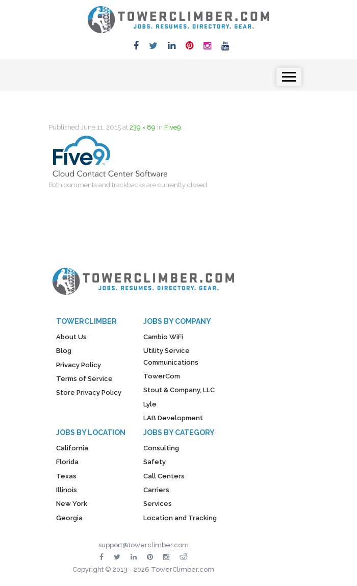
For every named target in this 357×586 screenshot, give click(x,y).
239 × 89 (143, 127)
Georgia (69, 518)
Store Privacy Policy (88, 392)
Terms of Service (84, 379)
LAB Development (173, 418)
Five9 (172, 127)
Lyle (150, 404)
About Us (71, 337)
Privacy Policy (78, 365)
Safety (154, 462)
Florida (67, 462)
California (72, 448)
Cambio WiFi (163, 337)
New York (71, 503)
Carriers (156, 490)
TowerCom (161, 376)
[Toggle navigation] (288, 77)
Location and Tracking (180, 518)
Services (157, 503)
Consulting (161, 448)
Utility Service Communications (170, 356)
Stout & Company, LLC (179, 390)
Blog (63, 350)
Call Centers (164, 476)
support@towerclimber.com (143, 545)
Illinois (66, 490)
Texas (66, 476)
